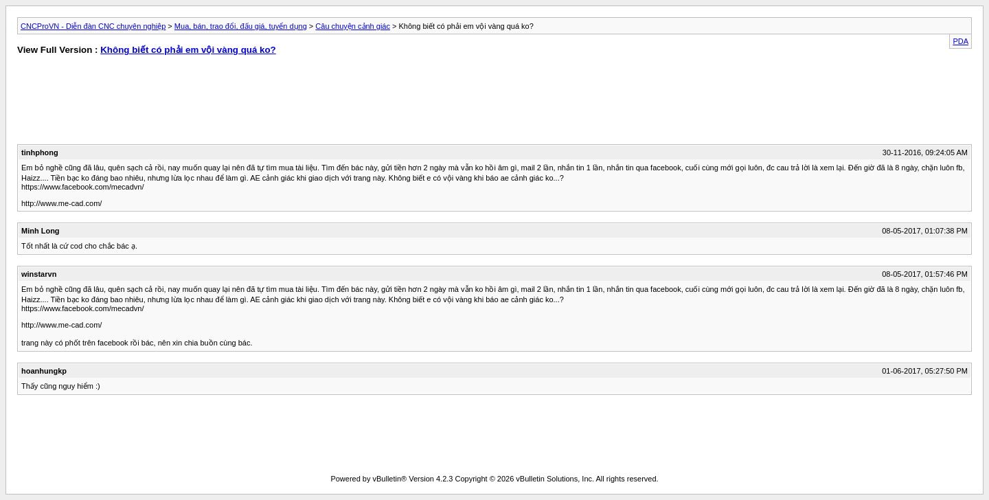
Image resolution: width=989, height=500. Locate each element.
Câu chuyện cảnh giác (352, 26)
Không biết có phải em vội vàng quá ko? (188, 50)
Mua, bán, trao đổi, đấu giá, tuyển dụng (240, 26)
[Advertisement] (246, 103)
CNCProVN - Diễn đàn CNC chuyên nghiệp (93, 26)
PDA (960, 41)
